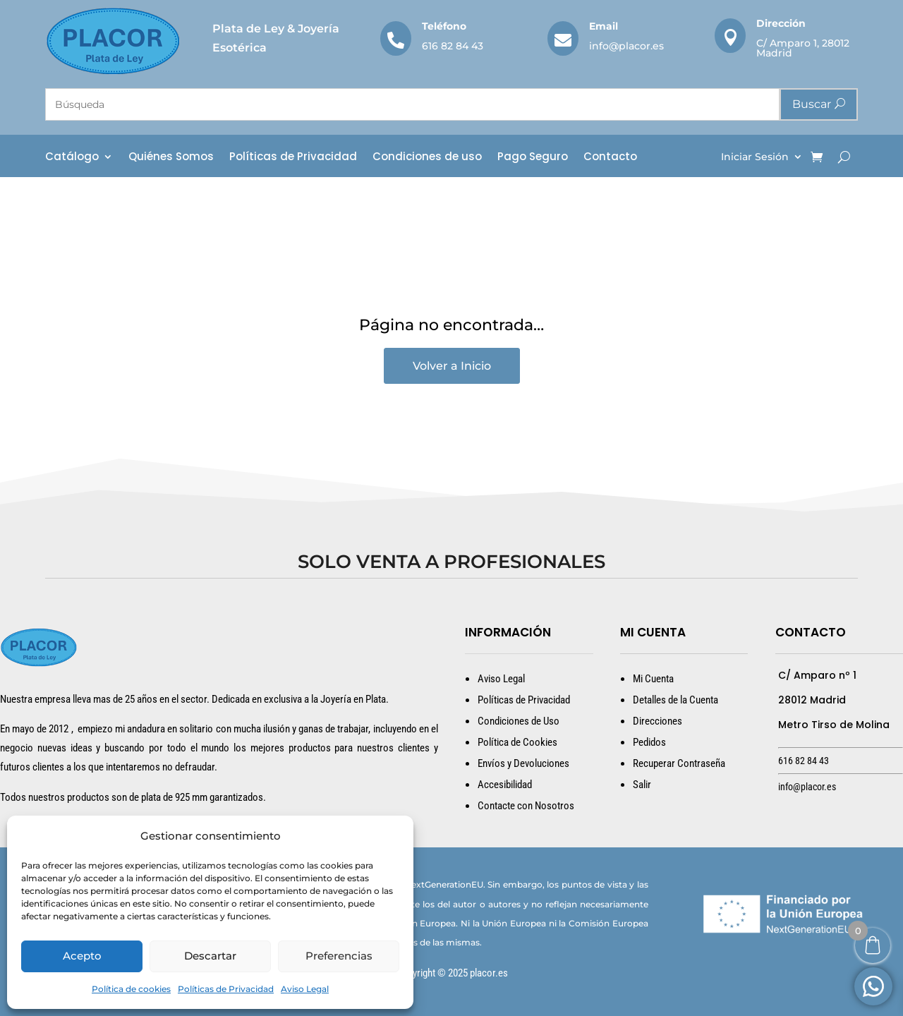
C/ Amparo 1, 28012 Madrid (802, 48)
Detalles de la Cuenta (675, 700)
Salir (642, 784)
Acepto (82, 955)
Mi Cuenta (653, 678)
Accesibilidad (505, 784)
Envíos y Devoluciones (523, 763)
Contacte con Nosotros (526, 805)
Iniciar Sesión (755, 157)
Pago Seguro (532, 158)
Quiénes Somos (171, 158)
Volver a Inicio (452, 366)
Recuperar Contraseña (679, 763)
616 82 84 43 (452, 46)
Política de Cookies (517, 742)
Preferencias (338, 955)
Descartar (210, 955)
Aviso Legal (305, 989)
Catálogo (72, 158)
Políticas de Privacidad (226, 989)
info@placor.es (626, 46)
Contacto (610, 158)
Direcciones (657, 721)
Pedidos (649, 742)
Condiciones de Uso (518, 721)
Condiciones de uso (427, 158)
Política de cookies (131, 989)
